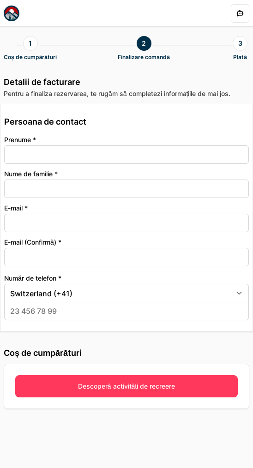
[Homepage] (11, 13)
